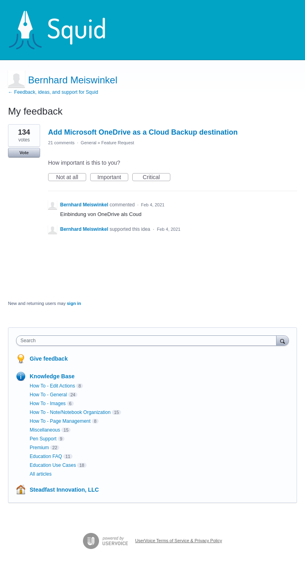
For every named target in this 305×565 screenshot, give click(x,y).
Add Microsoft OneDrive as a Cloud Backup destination (143, 132)
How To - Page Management (60, 421)
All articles (41, 474)
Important (112, 177)
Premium (39, 447)
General (88, 142)
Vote (23, 152)
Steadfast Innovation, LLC (64, 489)
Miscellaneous (45, 430)
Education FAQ (46, 456)
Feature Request (117, 142)
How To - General (48, 395)
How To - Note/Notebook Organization (70, 412)
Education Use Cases (53, 465)
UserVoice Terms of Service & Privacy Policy (178, 540)
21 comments (61, 142)
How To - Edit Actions (52, 386)
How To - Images (48, 403)
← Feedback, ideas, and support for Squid (53, 92)
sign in (74, 303)
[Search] (282, 340)
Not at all (71, 177)
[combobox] (148, 340)
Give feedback (49, 358)
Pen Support (43, 439)
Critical (156, 177)
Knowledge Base (52, 376)
